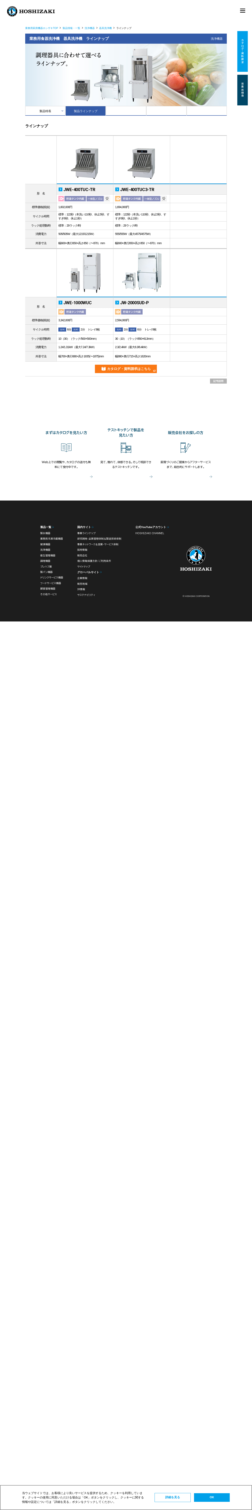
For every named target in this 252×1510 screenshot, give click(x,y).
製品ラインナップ (85, 111)
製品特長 (45, 111)
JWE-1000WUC (77, 302)
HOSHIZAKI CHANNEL (149, 533)
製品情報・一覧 (71, 28)
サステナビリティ (86, 595)
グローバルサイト (88, 572)
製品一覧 (45, 527)
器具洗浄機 (105, 28)
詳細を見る (172, 1497)
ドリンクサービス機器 (51, 577)
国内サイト (84, 527)
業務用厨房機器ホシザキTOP (41, 28)
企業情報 (82, 578)
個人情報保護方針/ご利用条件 (94, 561)
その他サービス (48, 594)
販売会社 (82, 555)
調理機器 (45, 561)
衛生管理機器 (47, 555)
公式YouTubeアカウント (150, 527)
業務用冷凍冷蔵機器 (51, 538)
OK (212, 1497)
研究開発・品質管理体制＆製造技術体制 (99, 538)
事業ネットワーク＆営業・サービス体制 (97, 544)
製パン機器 (46, 572)
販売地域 (82, 584)
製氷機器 (45, 533)
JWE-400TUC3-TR (137, 189)
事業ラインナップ (86, 533)
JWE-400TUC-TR (79, 189)
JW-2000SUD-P (134, 302)
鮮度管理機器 (47, 588)
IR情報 (81, 589)
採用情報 (82, 550)
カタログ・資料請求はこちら (129, 369)
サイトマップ (83, 566)
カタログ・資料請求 (243, 51)
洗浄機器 (90, 28)
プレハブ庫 (46, 566)
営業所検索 (243, 90)
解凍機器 (45, 544)
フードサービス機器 (50, 583)
